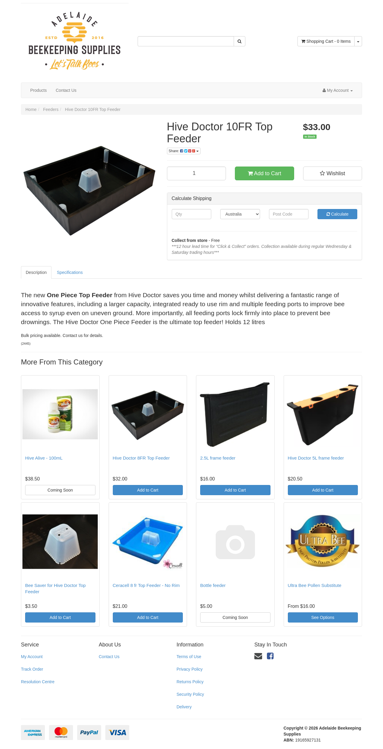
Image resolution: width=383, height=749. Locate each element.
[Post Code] (289, 214)
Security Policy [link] (190, 694)
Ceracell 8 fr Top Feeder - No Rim (146, 585)
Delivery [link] (184, 706)
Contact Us (66, 90)
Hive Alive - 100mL (44, 457)
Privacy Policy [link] (190, 669)
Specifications (70, 272)
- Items (326, 41)
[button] (332, 173)
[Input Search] (186, 41)
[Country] (240, 214)
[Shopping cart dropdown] (358, 41)
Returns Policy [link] (190, 681)
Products (38, 90)
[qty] (196, 173)
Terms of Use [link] (189, 656)
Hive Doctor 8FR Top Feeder (141, 457)
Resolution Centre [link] (37, 681)
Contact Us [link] (109, 656)
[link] (270, 656)
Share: (184, 151)
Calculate (337, 214)
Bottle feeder (213, 585)
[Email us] (258, 656)
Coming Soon (60, 490)
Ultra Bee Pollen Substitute (314, 585)
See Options (322, 617)
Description (36, 272)
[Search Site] (239, 41)
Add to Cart (264, 173)
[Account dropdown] (337, 90)
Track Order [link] (32, 669)
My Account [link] (31, 656)
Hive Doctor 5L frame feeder (316, 457)
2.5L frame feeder (217, 457)
